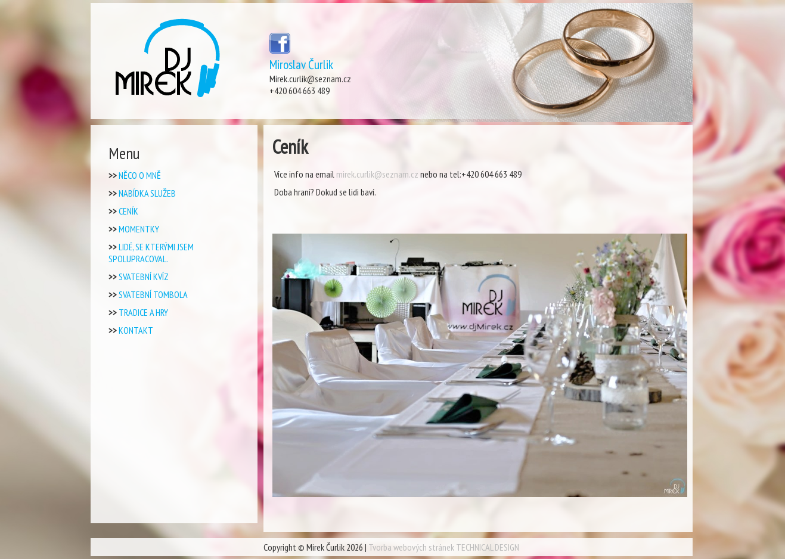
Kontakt (136, 330)
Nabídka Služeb (147, 193)
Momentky (139, 229)
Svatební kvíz (144, 276)
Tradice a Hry (143, 312)
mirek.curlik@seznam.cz (377, 174)
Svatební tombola (153, 294)
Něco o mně (140, 175)
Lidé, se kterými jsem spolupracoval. (151, 253)
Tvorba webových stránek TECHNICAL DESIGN (443, 547)
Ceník (128, 211)
